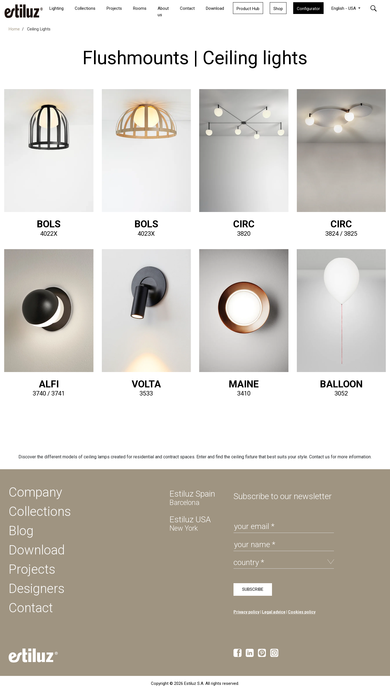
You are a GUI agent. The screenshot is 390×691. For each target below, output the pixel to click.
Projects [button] (114, 8)
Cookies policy (302, 612)
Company (35, 492)
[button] (377, 8)
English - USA (344, 8)
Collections (85, 8)
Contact (187, 8)
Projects (32, 569)
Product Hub (248, 8)
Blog (21, 530)
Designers (36, 588)
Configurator (308, 8)
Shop (278, 8)
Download (215, 8)
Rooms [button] (139, 8)
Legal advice (273, 612)
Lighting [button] (56, 8)
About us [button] (163, 11)
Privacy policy (246, 612)
